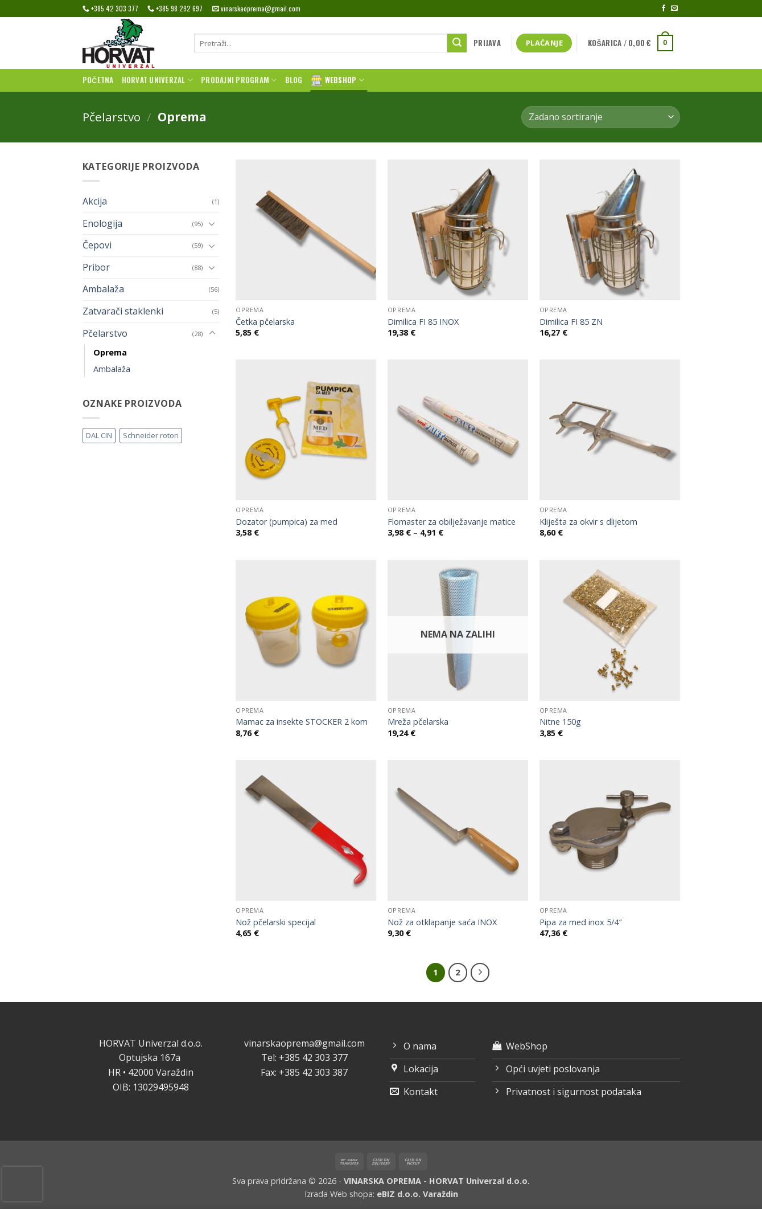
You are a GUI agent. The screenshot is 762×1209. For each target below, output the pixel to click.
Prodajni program (239, 80)
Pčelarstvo (112, 117)
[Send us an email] (674, 9)
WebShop (337, 80)
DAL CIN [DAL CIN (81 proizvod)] (99, 435)
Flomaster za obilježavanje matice (452, 522)
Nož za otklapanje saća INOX (442, 922)
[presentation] (22, 1184)
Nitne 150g (560, 722)
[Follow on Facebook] (663, 9)
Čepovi (97, 245)
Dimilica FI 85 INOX (423, 322)
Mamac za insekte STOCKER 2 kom (302, 722)
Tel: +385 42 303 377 (304, 1057)
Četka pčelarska (265, 322)
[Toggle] (212, 223)
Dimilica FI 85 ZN (571, 322)
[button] (487, 43)
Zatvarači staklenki (123, 311)
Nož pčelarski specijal (276, 922)
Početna (98, 80)
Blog (294, 80)
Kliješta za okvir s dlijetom (588, 522)
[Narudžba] (600, 117)
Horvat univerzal (157, 80)
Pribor (96, 267)
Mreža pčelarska (418, 722)
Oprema (110, 352)
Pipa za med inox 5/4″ (580, 922)
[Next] (480, 972)
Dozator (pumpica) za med (286, 522)
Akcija (95, 201)
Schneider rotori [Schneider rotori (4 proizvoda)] (151, 435)
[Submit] (457, 43)
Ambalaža (103, 289)
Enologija (102, 223)
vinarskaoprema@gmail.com (304, 1043)
